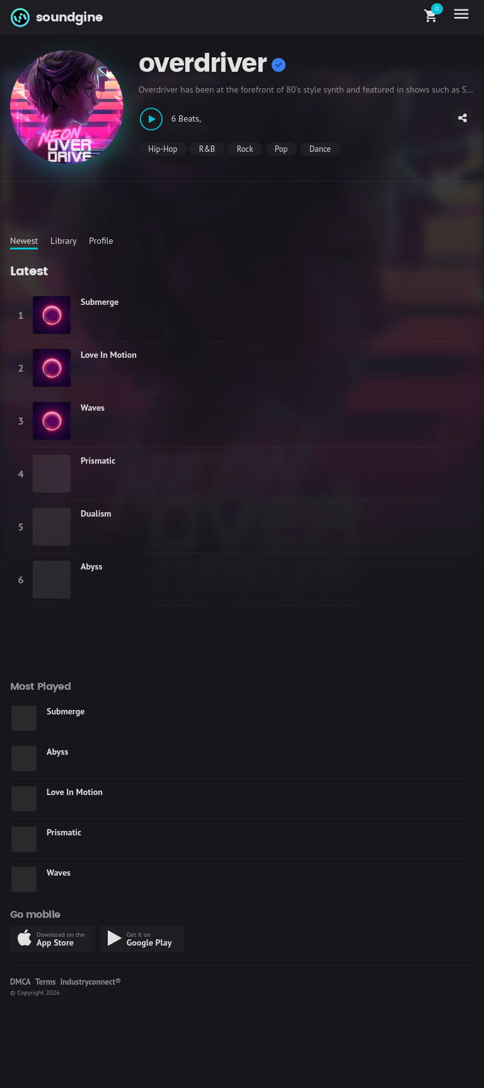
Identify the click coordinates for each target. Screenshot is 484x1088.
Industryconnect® (90, 981)
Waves (93, 407)
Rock (245, 149)
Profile (101, 240)
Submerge (99, 301)
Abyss (91, 566)
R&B (207, 149)
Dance (320, 149)
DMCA (20, 981)
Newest (24, 240)
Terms (45, 981)
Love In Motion (109, 354)
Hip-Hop (162, 149)
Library (63, 240)
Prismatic (98, 460)
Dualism (96, 513)
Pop (281, 149)
